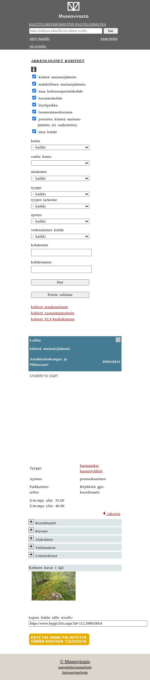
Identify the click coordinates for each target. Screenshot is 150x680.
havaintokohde (51, 98)
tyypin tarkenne (44, 200)
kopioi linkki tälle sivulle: (51, 618)
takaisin (111, 514)
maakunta (39, 172)
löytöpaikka (48, 105)
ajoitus (36, 215)
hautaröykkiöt (91, 471)
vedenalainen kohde (47, 230)
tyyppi (36, 188)
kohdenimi (39, 245)
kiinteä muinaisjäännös (58, 77)
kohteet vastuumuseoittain (52, 313)
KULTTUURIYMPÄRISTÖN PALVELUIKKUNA (67, 24)
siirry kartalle (40, 39)
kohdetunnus (41, 262)
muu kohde (48, 132)
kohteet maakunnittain (49, 307)
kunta (35, 141)
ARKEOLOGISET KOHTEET (58, 61)
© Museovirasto (75, 661)
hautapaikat (89, 466)
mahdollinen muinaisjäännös (62, 84)
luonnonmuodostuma (56, 112)
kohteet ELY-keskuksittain (53, 319)
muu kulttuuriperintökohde (61, 91)
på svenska (38, 46)
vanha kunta (41, 157)
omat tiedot (109, 39)
